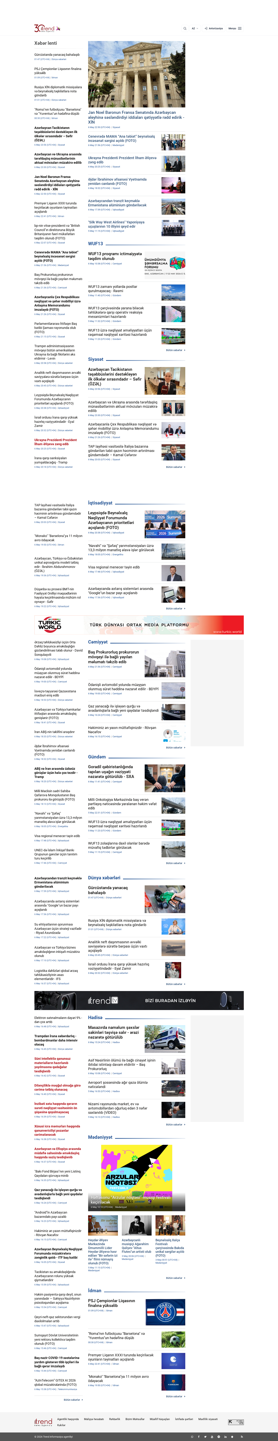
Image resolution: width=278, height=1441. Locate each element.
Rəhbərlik (114, 1419)
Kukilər (61, 1425)
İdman (94, 1290)
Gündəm (97, 756)
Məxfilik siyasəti (208, 1419)
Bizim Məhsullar (135, 1419)
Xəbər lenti (45, 43)
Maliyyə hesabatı (94, 1419)
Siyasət (95, 359)
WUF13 (95, 243)
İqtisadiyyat (100, 503)
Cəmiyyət (98, 642)
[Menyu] (235, 28)
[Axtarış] (184, 28)
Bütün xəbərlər (174, 350)
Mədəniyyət (100, 1137)
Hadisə (95, 1017)
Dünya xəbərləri (104, 877)
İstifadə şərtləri (184, 1419)
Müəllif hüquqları (160, 1419)
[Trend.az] (47, 28)
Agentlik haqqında (68, 1419)
